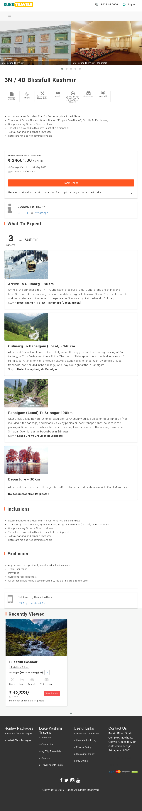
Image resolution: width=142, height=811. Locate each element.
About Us (45, 737)
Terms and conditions (86, 733)
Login (131, 4)
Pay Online (81, 761)
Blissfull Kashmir (23, 662)
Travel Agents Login (51, 765)
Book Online (71, 182)
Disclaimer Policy (84, 754)
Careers (44, 758)
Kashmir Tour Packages (18, 733)
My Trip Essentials (50, 751)
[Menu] (9, 16)
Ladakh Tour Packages (17, 740)
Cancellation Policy (85, 740)
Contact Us (46, 744)
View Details (52, 693)
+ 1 (46, 673)
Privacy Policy (82, 747)
